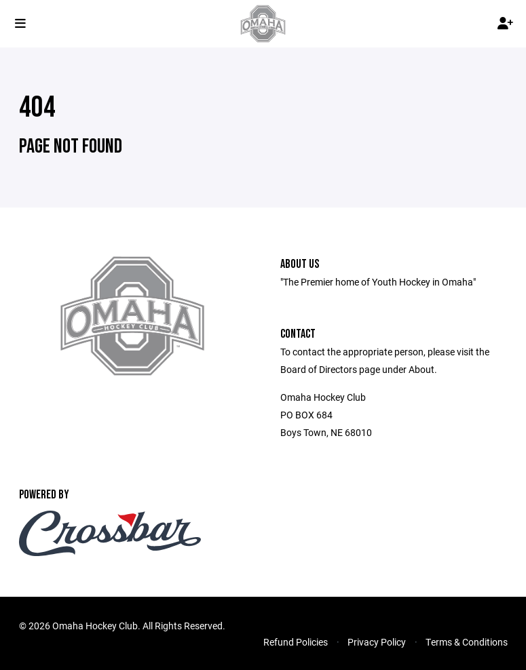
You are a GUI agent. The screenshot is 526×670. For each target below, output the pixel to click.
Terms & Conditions (467, 641)
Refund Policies (295, 641)
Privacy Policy (376, 641)
